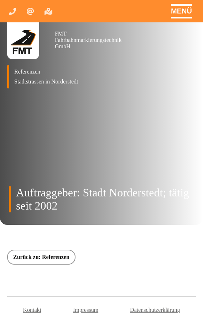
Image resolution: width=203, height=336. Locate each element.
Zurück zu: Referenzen (41, 257)
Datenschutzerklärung (155, 310)
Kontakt (32, 310)
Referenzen (27, 72)
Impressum (85, 310)
